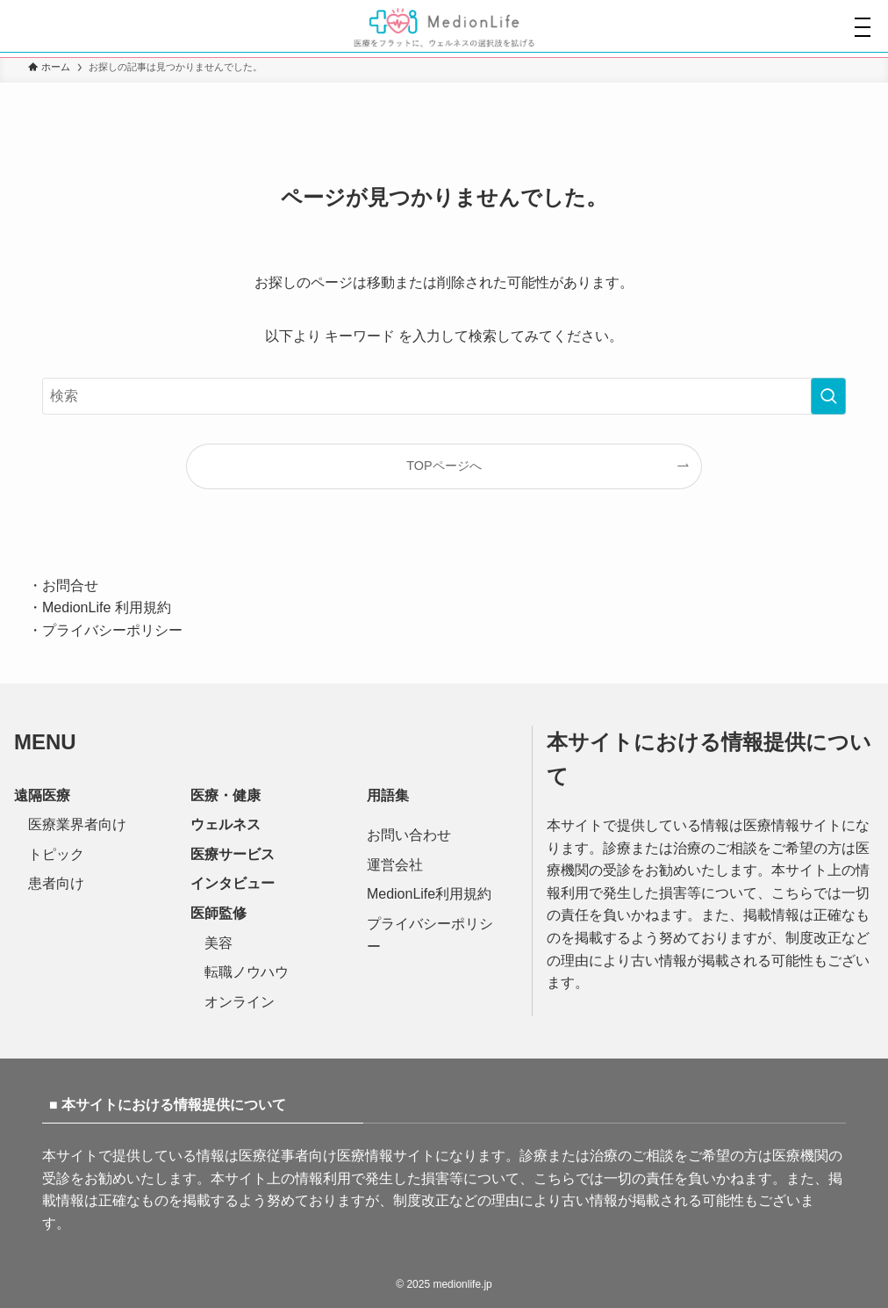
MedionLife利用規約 (429, 893)
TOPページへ (443, 466)
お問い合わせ (409, 834)
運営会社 (395, 864)
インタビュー (232, 883)
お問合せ (70, 585)
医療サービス (232, 854)
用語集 (388, 795)
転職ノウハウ (246, 972)
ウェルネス (225, 824)
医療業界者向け (77, 824)
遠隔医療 (42, 795)
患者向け (56, 883)
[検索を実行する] (828, 396)
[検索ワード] (444, 396)
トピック (56, 854)
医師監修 (218, 913)
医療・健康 (225, 795)
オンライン (239, 1001)
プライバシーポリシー (112, 630)
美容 (218, 943)
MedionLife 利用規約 (106, 607)
